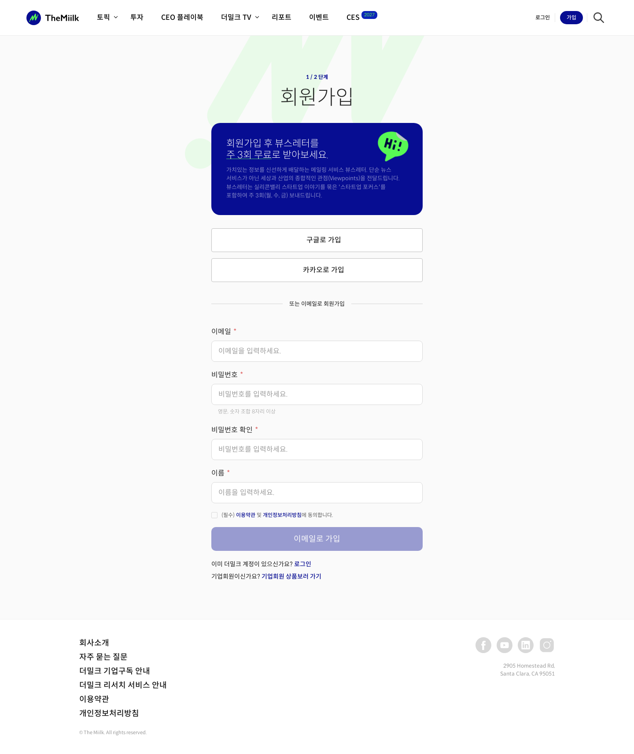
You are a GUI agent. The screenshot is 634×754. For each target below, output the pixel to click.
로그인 (302, 564)
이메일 (221, 331)
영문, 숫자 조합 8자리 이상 (247, 411)
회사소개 (94, 643)
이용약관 (245, 515)
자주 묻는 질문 (103, 657)
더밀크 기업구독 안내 (114, 671)
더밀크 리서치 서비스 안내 (123, 685)
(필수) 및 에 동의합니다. (277, 515)
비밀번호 (224, 374)
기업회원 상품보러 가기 (291, 576)
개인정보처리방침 (282, 515)
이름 (218, 473)
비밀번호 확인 (232, 430)
